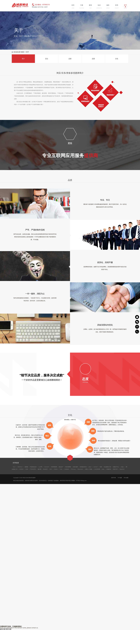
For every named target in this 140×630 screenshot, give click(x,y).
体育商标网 (54, 467)
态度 (93, 59)
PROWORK (33, 469)
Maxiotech (80, 469)
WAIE (26, 469)
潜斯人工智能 (88, 469)
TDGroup (73, 469)
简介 (23, 59)
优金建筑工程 (107, 467)
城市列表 (113, 477)
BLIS (51, 469)
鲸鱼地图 (75, 467)
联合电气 (45, 469)
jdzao (90, 467)
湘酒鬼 (26, 467)
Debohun (20, 467)
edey (103, 469)
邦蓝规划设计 (33, 467)
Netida (56, 469)
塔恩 (101, 467)
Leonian (95, 467)
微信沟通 (2, 629)
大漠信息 (66, 469)
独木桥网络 (68, 467)
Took (61, 469)
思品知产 (61, 467)
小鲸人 (122, 467)
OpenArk (122, 469)
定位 (46, 59)
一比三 (14, 467)
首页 (22, 52)
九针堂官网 (97, 469)
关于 (27, 52)
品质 (70, 59)
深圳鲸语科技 (83, 467)
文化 (116, 59)
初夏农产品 (116, 467)
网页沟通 (8, 629)
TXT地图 (120, 477)
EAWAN (21, 469)
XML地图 (126, 477)
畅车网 (39, 469)
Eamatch (46, 467)
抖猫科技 (108, 469)
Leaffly (40, 467)
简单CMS (115, 469)
